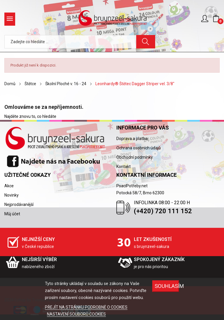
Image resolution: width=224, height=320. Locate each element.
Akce (9, 185)
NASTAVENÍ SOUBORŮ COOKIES (76, 314)
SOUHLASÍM (167, 286)
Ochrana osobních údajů (138, 148)
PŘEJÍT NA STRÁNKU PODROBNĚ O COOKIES (86, 307)
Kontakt (123, 166)
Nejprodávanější (19, 204)
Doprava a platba (132, 138)
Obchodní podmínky (134, 157)
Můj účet (12, 213)
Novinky (11, 195)
